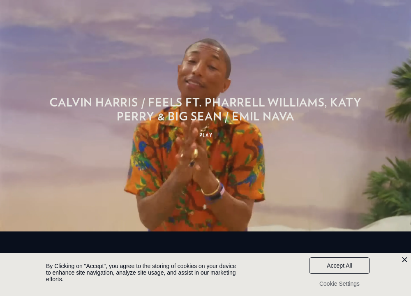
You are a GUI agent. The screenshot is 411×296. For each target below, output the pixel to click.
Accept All (339, 265)
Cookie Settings (339, 283)
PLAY (206, 135)
